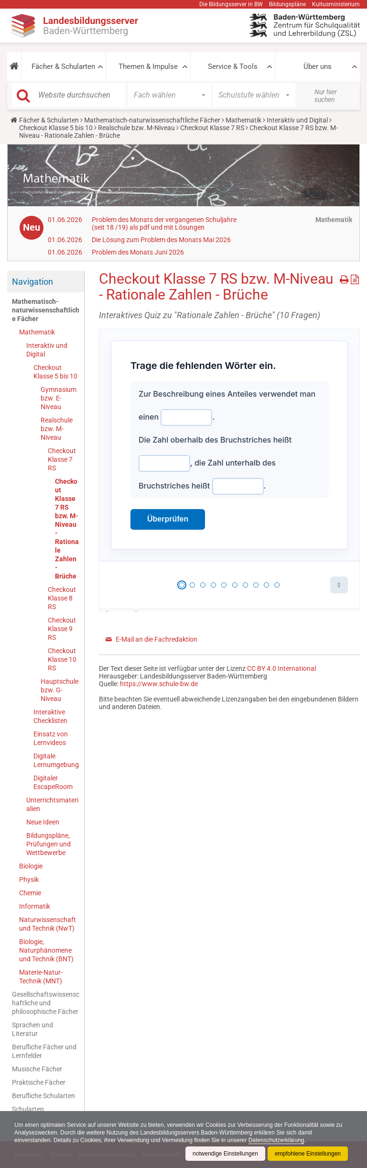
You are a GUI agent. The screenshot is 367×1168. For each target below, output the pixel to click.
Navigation (32, 282)
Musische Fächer (37, 1069)
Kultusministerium (336, 4)
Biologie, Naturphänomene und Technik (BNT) (46, 950)
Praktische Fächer (38, 1082)
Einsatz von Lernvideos (50, 738)
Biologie (31, 866)
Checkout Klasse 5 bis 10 (56, 128)
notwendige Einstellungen (225, 1153)
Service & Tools (233, 66)
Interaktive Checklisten (50, 716)
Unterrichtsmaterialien (52, 804)
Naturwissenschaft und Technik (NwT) (47, 924)
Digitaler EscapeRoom (53, 782)
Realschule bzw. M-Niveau (136, 128)
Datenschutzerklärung (276, 1140)
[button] (14, 66)
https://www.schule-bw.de (159, 684)
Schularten (28, 1109)
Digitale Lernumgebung (56, 760)
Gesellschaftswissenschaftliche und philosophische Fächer (45, 1002)
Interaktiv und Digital (297, 120)
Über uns (317, 66)
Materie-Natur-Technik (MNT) (41, 976)
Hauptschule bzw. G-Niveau (59, 690)
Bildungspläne (287, 4)
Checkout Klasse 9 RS (62, 628)
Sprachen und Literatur (32, 1029)
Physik (29, 879)
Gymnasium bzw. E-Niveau (58, 398)
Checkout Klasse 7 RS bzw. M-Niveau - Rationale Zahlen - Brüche (67, 529)
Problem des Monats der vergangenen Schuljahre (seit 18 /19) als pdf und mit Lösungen (164, 223)
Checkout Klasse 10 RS (62, 659)
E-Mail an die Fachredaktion (156, 639)
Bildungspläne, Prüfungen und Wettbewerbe (48, 844)
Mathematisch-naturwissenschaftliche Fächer (152, 120)
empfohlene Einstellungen (308, 1153)
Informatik (34, 906)
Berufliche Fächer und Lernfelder (44, 1051)
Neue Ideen (42, 822)
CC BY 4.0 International (281, 668)
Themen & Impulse (148, 66)
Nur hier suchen (325, 95)
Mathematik (243, 120)
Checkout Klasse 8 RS (62, 598)
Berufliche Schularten (43, 1096)
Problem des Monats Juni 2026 (138, 252)
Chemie (30, 893)
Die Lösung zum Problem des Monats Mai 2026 (161, 240)
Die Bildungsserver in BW (231, 4)
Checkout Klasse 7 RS (212, 128)
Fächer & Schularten (63, 66)
